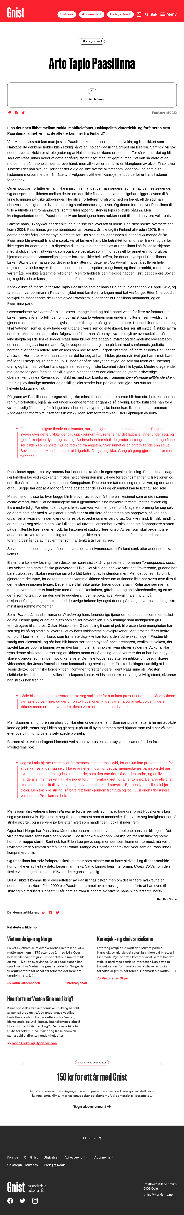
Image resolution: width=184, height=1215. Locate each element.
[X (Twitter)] (23, 1202)
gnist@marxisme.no (158, 1194)
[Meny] (168, 14)
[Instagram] (35, 1202)
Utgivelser (51, 1157)
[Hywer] (15, 12)
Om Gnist (31, 1157)
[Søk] (150, 14)
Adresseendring (76, 1157)
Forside (12, 1157)
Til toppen (89, 1138)
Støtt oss (66, 14)
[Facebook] (10, 1202)
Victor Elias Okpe (115, 978)
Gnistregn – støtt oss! (22, 1165)
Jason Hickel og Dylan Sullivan (34, 1043)
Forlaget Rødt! (120, 14)
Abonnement (91, 14)
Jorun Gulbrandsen (26, 983)
